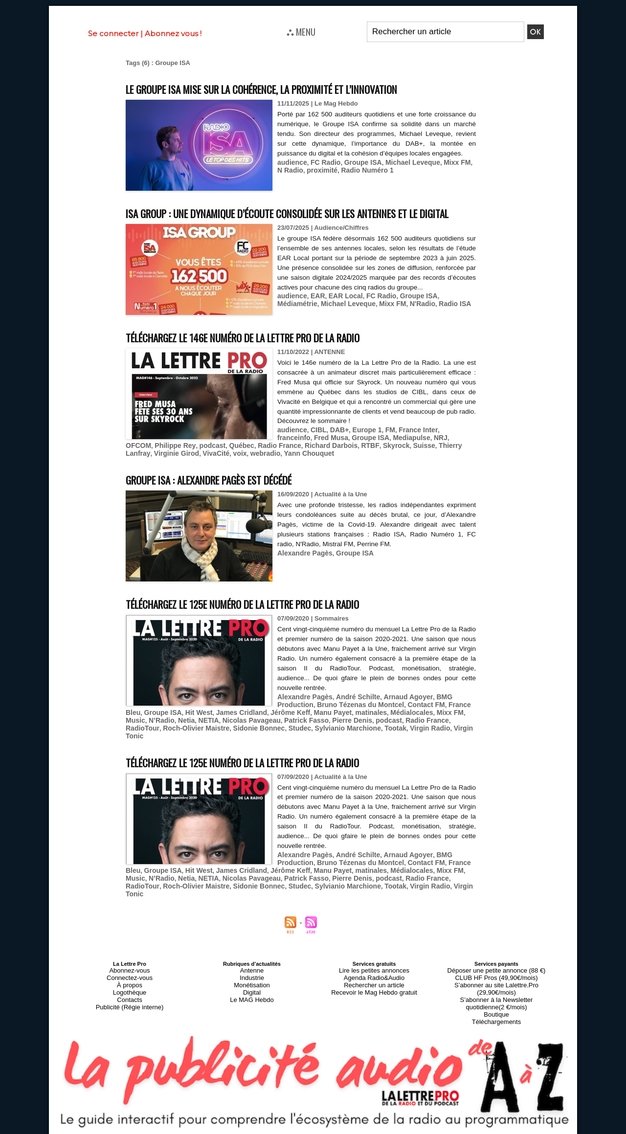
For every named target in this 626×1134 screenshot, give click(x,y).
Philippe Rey (451, 454)
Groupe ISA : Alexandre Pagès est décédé (229, 495)
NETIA (154, 733)
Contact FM (416, 718)
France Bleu (455, 718)
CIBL (316, 447)
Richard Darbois (248, 462)
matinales (338, 726)
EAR (315, 322)
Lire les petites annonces (374, 963)
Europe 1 (361, 447)
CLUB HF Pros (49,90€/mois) (496, 969)
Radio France (200, 462)
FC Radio (322, 161)
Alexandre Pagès (303, 567)
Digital (252, 980)
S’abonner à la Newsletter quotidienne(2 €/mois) (496, 983)
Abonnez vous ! (173, 33)
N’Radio (461, 726)
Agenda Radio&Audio (374, 969)
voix (132, 469)
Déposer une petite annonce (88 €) (496, 963)
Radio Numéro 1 (355, 168)
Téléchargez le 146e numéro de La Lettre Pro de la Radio (272, 355)
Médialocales (376, 726)
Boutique (496, 992)
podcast (138, 462)
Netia (133, 733)
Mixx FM (445, 161)
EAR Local (341, 322)
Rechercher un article (374, 975)
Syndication (336, 1129)
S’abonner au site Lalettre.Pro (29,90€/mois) (496, 975)
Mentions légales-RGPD (391, 1122)
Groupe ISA (357, 161)
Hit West (177, 726)
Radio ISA (403, 330)
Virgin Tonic (376, 740)
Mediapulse (368, 454)
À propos (129, 975)
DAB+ (335, 447)
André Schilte (352, 711)
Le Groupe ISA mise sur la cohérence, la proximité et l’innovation (295, 88)
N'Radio (372, 330)
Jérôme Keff (262, 726)
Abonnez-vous (129, 963)
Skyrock (309, 462)
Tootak (303, 740)
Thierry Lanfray (372, 462)
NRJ (395, 454)
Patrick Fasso (246, 733)
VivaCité (456, 462)
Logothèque (129, 980)
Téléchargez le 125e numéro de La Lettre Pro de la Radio (272, 619)
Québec (165, 462)
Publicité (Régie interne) (129, 992)
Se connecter (113, 33)
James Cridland (217, 726)
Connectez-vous (129, 969)
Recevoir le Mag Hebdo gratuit (374, 980)
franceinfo (446, 447)
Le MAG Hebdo (251, 986)
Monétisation (252, 975)
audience (291, 161)
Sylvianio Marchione (259, 740)
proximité (312, 168)
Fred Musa (293, 454)
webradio (156, 469)
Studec (213, 740)
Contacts (129, 986)
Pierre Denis (288, 733)
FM (383, 447)
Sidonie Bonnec (176, 740)
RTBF (285, 462)
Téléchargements (496, 998)
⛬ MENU (301, 31)
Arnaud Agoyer (399, 711)
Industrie (252, 969)
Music (437, 726)
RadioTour (397, 733)
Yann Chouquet (196, 469)
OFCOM (417, 454)
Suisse (335, 462)
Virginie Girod (420, 462)
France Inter (409, 447)
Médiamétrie (449, 322)
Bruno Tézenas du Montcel (354, 718)
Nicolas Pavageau (194, 733)
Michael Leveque (404, 161)
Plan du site (289, 1129)
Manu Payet (301, 726)
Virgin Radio (335, 740)
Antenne (252, 963)
